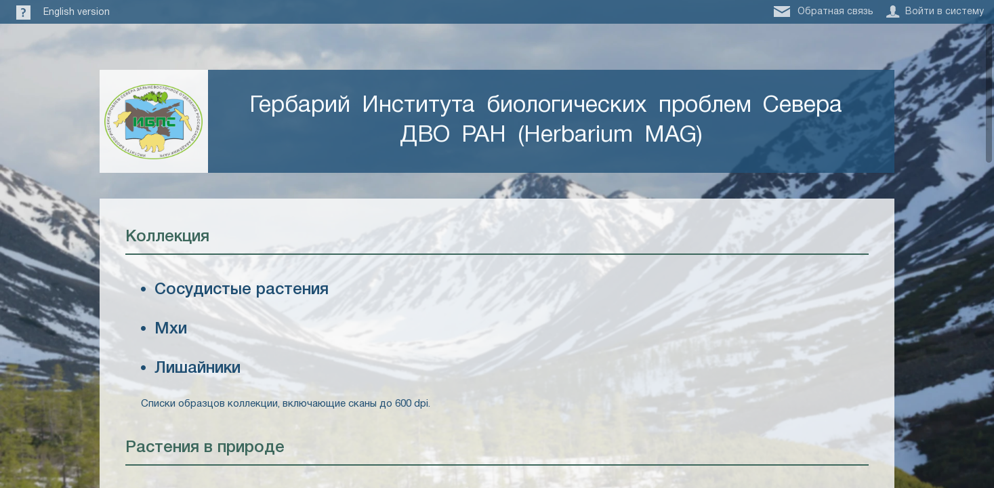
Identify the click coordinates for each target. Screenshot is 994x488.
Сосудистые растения (241, 290)
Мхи (170, 329)
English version (76, 12)
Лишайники (197, 368)
